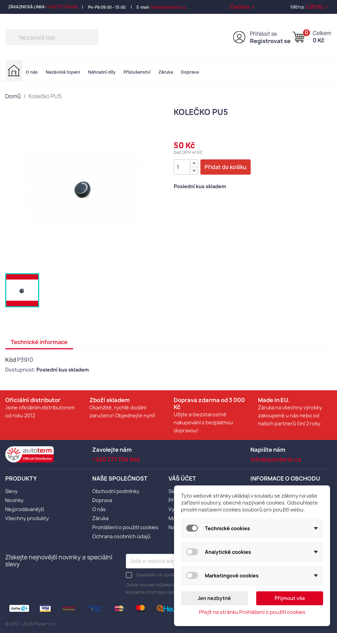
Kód (10, 359)
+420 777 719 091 (62, 6)
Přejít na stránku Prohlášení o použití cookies (252, 612)
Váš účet (182, 478)
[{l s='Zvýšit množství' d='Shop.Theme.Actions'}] (194, 163)
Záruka (165, 72)
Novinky (14, 500)
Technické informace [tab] (39, 342)
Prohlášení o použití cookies (125, 527)
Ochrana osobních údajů (121, 536)
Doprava (190, 72)
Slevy (11, 491)
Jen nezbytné (214, 598)
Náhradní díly (101, 72)
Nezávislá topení (63, 72)
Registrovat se (270, 41)
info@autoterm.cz (168, 7)
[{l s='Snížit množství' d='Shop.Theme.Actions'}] (194, 171)
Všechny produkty (27, 518)
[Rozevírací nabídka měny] (317, 6)
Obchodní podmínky (115, 491)
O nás (32, 72)
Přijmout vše (290, 598)
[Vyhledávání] (51, 37)
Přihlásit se (263, 34)
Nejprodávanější (24, 509)
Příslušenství (136, 72)
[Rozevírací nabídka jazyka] (242, 6)
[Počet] (182, 167)
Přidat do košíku (226, 167)
